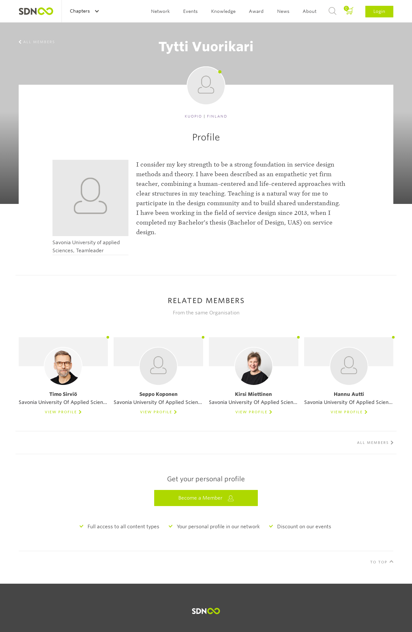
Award (256, 11)
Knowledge (223, 11)
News (283, 11)
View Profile (61, 412)
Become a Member (206, 498)
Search (332, 11)
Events (190, 11)
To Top (379, 562)
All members (39, 42)
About (309, 11)
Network (160, 11)
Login (379, 11)
